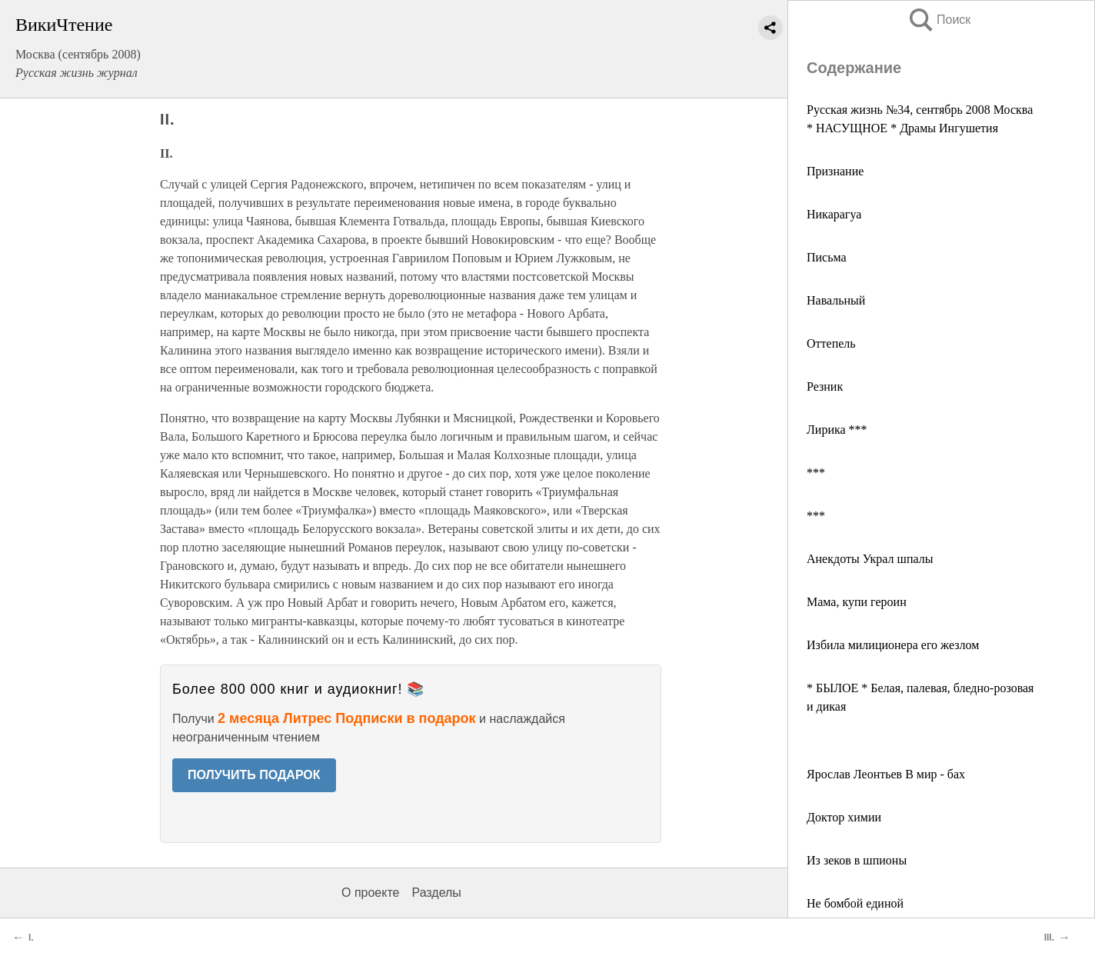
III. (1049, 937)
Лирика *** (837, 429)
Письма (827, 257)
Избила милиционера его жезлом (893, 644)
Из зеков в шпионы (857, 860)
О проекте (370, 892)
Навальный (836, 300)
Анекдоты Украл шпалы (870, 558)
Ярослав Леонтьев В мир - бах (886, 774)
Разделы (436, 892)
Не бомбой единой (855, 903)
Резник (825, 386)
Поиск (939, 19)
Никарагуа (834, 214)
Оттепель (831, 343)
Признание (835, 171)
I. (31, 937)
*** (816, 472)
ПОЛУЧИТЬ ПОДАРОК (254, 774)
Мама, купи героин (857, 601)
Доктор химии (844, 817)
